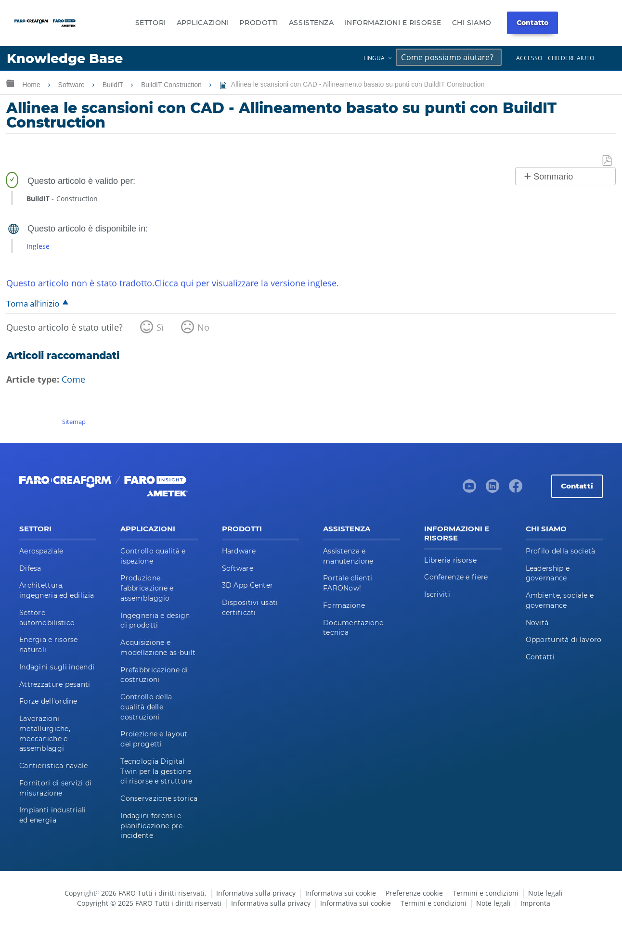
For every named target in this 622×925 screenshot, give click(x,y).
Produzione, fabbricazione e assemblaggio (146, 588)
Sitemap (74, 421)
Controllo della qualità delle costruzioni (146, 707)
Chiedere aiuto (571, 58)
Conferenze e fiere (456, 577)
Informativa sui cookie (340, 893)
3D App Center (247, 585)
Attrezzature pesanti (55, 684)
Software (72, 85)
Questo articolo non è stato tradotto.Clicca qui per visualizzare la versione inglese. (172, 283)
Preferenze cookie (414, 893)
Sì (160, 327)
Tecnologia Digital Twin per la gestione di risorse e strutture (156, 771)
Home (32, 85)
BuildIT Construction (172, 85)
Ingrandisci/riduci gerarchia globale (10, 83)
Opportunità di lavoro (564, 639)
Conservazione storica (158, 798)
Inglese (38, 246)
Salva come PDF (607, 160)
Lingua (374, 58)
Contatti (577, 485)
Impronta (535, 903)
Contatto (532, 22)
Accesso (529, 58)
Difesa (30, 568)
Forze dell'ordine (48, 701)
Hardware (239, 551)
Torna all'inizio (32, 303)
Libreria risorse (450, 560)
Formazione (344, 605)
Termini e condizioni (485, 893)
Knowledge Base (65, 58)
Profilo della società (561, 551)
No (203, 327)
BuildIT (114, 85)
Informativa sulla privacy (256, 893)
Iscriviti (437, 594)
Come (73, 379)
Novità (537, 622)
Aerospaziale (41, 551)
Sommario (553, 176)
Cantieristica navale (53, 765)
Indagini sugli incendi (56, 667)
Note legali (545, 893)
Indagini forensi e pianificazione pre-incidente (152, 825)
